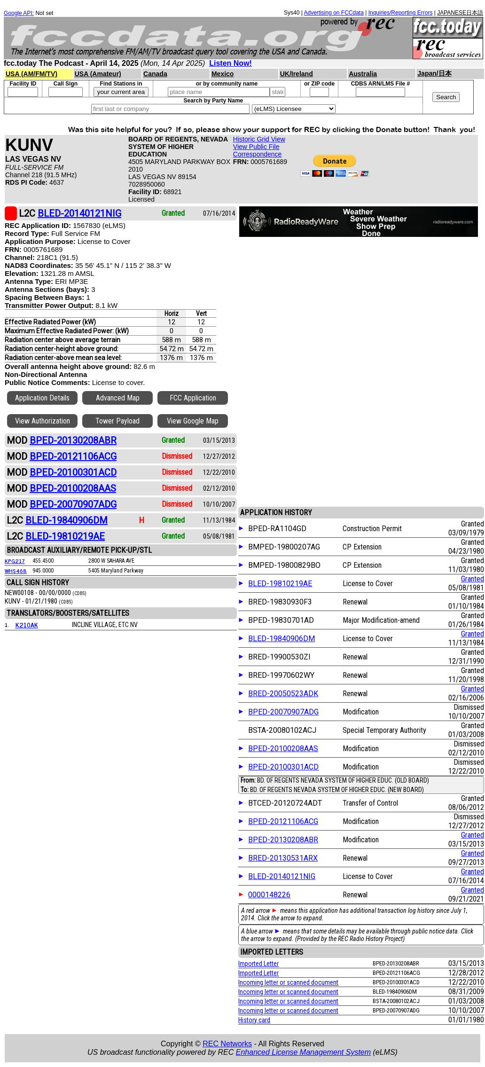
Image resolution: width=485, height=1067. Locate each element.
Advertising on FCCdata (333, 12)
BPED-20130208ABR (283, 839)
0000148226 (269, 894)
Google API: (19, 13)
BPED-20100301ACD (283, 766)
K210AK (27, 624)
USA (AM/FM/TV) (31, 74)
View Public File (256, 146)
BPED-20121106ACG (283, 821)
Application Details (42, 397)
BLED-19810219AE (280, 583)
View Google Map (193, 420)
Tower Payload (117, 420)
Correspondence (257, 154)
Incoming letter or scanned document (288, 982)
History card (254, 1020)
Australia (363, 74)
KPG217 (15, 560)
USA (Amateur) (98, 74)
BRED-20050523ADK (283, 693)
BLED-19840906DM (281, 638)
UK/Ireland (296, 74)
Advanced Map (118, 397)
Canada (155, 74)
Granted (472, 578)
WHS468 (16, 570)
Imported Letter (258, 963)
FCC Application (193, 397)
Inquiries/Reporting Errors (400, 12)
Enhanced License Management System (303, 1052)
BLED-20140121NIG (281, 876)
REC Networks (227, 1044)
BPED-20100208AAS (283, 748)
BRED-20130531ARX (283, 858)
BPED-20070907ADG (283, 711)
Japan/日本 (434, 73)
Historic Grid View (259, 139)
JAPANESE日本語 (460, 12)
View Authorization (42, 420)
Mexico (222, 74)
